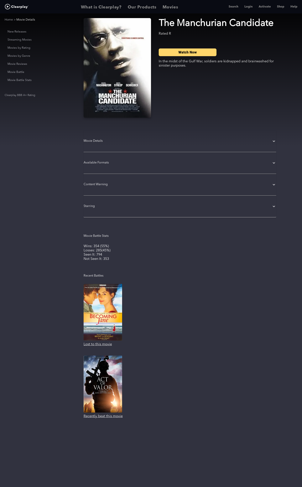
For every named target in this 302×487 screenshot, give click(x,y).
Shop (280, 6)
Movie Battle (16, 72)
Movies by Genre (19, 56)
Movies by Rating (19, 48)
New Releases (17, 31)
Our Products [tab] (142, 6)
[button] (180, 141)
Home (9, 19)
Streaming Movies (20, 39)
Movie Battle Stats (20, 80)
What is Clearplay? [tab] (101, 6)
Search (233, 6)
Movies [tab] (170, 6)
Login (248, 6)
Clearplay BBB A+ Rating (20, 95)
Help (293, 6)
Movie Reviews (17, 64)
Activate (265, 6)
